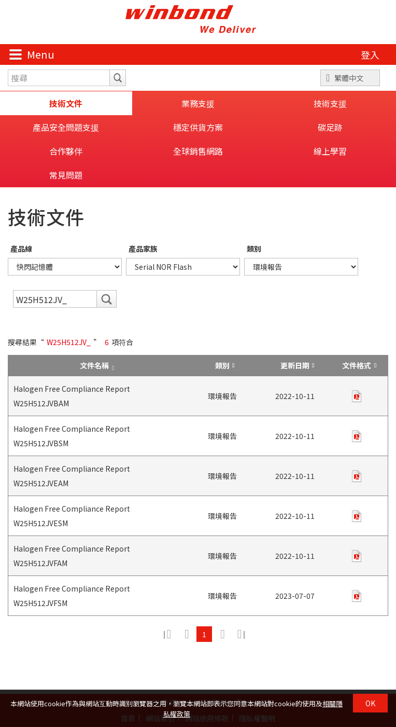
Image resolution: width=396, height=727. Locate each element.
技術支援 (330, 103)
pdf (356, 396)
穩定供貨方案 (198, 127)
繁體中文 (348, 78)
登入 (370, 54)
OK (370, 703)
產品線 (21, 248)
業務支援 (198, 103)
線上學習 (330, 151)
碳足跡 (330, 127)
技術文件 (65, 103)
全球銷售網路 (198, 151)
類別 (254, 248)
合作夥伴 (65, 151)
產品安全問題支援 (66, 127)
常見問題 (65, 175)
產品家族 (143, 248)
